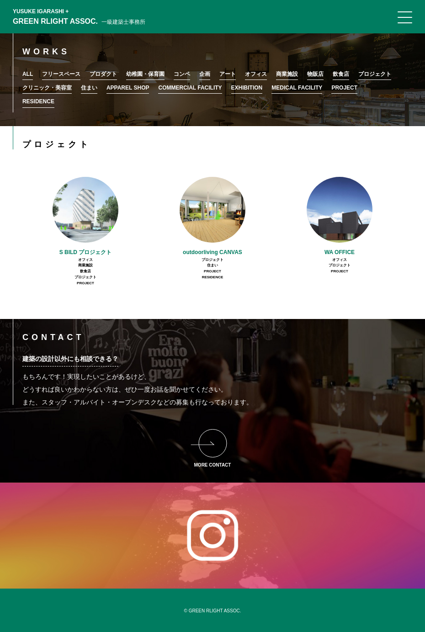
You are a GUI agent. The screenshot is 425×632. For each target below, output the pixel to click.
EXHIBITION (247, 88)
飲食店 (341, 74)
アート (227, 74)
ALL (27, 74)
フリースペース (61, 74)
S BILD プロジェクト (85, 252)
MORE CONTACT (212, 464)
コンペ (182, 74)
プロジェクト (374, 74)
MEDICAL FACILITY (296, 88)
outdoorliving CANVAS (212, 252)
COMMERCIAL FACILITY (190, 88)
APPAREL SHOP (127, 88)
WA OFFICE (339, 252)
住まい (89, 88)
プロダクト (103, 74)
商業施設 (287, 74)
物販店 (315, 74)
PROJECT (344, 88)
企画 (204, 74)
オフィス (256, 74)
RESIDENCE (38, 101)
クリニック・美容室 (47, 88)
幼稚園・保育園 (145, 74)
